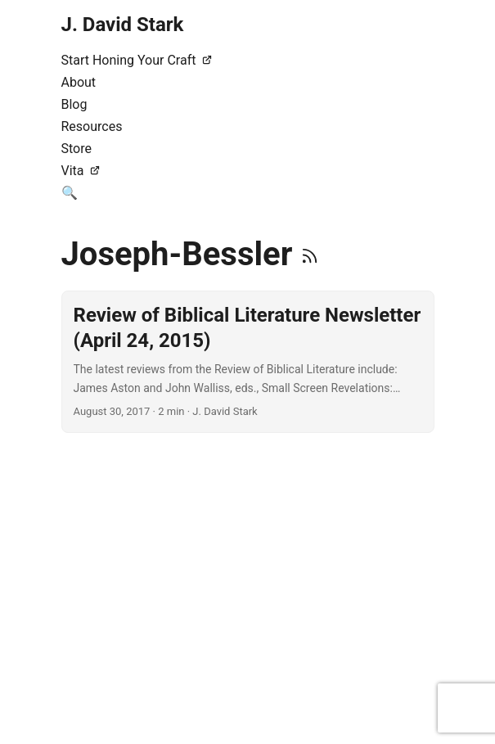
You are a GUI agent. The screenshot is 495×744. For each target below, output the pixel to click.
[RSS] (309, 254)
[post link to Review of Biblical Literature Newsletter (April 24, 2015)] (248, 361)
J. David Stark (122, 24)
